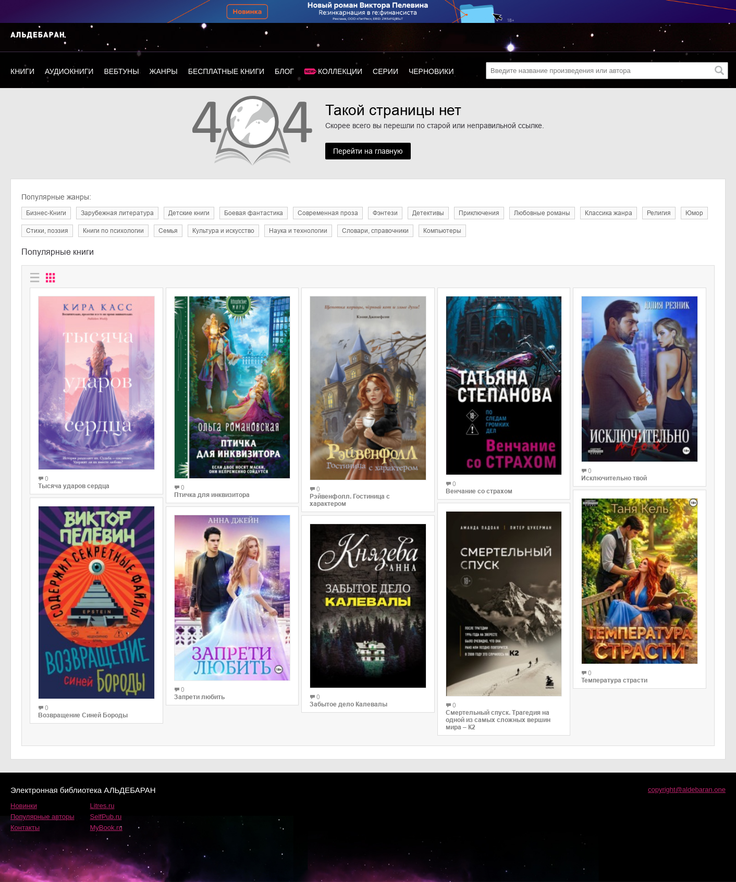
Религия (659, 213)
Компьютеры (442, 230)
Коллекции (340, 71)
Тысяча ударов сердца (73, 486)
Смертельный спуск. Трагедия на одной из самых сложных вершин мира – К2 (498, 720)
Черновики (431, 71)
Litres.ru (102, 806)
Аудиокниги (69, 71)
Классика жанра (608, 213)
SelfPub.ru (106, 817)
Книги (22, 71)
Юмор (694, 213)
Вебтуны (121, 71)
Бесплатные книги (226, 71)
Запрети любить (199, 697)
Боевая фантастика (253, 213)
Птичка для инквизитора (212, 495)
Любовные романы (542, 213)
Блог (284, 71)
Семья (168, 230)
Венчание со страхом (479, 491)
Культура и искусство (223, 230)
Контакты (25, 827)
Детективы (428, 213)
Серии (385, 71)
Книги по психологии (113, 230)
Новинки (23, 806)
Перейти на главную (368, 151)
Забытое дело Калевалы (348, 704)
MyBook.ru (106, 827)
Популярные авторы (42, 817)
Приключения (479, 213)
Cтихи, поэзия (47, 230)
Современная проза (328, 213)
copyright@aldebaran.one (687, 789)
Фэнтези (385, 213)
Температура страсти (614, 680)
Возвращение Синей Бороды (83, 715)
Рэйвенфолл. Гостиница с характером (350, 500)
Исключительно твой (614, 478)
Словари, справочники (375, 230)
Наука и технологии (298, 230)
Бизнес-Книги (46, 213)
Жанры (164, 71)
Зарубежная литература (117, 213)
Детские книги (189, 213)
